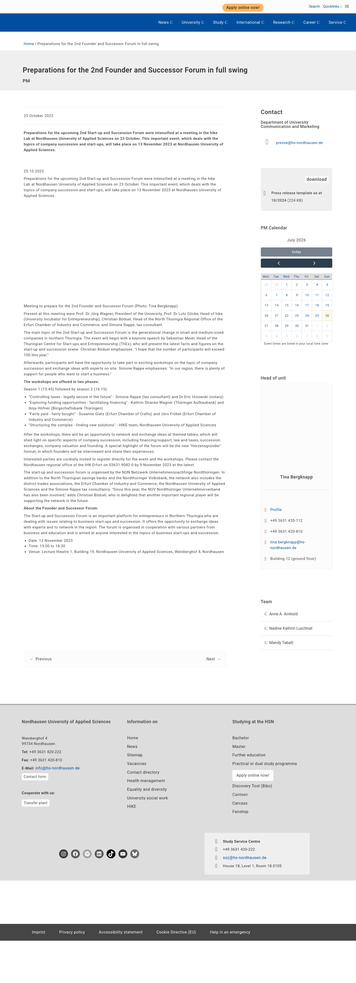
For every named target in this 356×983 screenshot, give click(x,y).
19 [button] (327, 314)
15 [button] (287, 314)
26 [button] (327, 325)
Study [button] (220, 22)
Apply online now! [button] (243, 7)
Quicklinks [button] (332, 6)
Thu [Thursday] (296, 286)
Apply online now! (252, 815)
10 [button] (307, 304)
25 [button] (317, 325)
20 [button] (266, 325)
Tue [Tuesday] (276, 286)
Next (210, 696)
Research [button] (283, 22)
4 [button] (317, 294)
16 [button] (297, 314)
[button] (297, 629)
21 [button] (277, 325)
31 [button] (307, 335)
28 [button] (277, 335)
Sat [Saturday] (316, 286)
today (296, 259)
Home (29, 44)
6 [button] (266, 304)
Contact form (35, 818)
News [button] (165, 22)
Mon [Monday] (266, 286)
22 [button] (287, 325)
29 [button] (266, 294)
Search (314, 6)
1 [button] (287, 294)
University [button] (193, 22)
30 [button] (277, 294)
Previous (44, 696)
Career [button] (311, 22)
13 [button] (266, 314)
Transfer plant (35, 844)
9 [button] (297, 304)
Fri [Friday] (307, 286)
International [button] (250, 22)
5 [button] (327, 294)
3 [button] (307, 294)
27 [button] (266, 335)
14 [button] (277, 314)
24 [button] (307, 325)
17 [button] (307, 314)
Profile (276, 520)
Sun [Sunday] (327, 286)
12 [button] (327, 304)
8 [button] (287, 304)
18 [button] (317, 314)
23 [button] (297, 325)
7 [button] (277, 304)
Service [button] (337, 22)
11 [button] (317, 304)
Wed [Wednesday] (286, 286)
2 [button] (297, 294)
